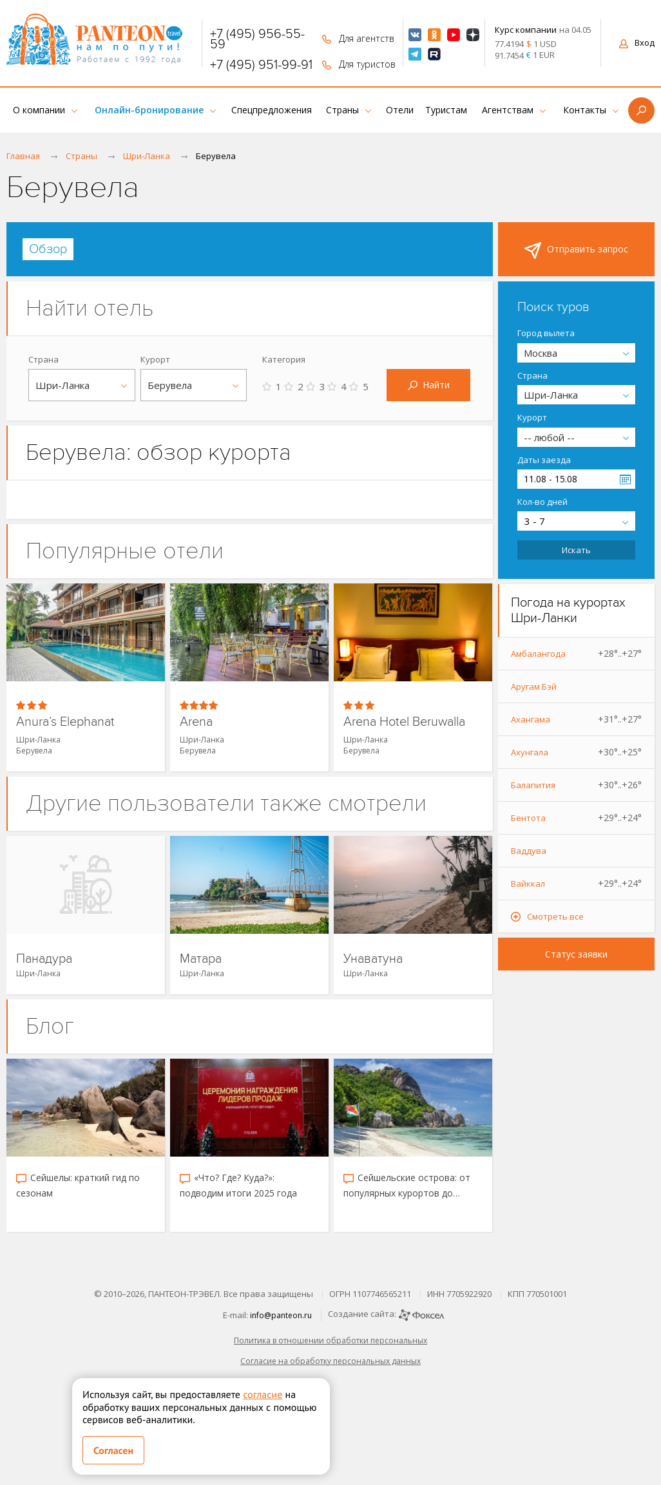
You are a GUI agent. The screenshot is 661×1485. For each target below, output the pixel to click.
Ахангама (576, 719)
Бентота (576, 818)
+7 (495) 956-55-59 (257, 39)
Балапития (576, 785)
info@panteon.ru (281, 1315)
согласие (262, 1394)
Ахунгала (576, 752)
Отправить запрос (576, 250)
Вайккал (576, 883)
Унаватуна (373, 959)
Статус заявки (576, 954)
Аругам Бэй (534, 686)
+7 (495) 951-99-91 (261, 65)
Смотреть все (555, 916)
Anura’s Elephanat (65, 722)
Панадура (44, 959)
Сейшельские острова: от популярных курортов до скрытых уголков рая (406, 1186)
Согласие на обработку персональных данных (330, 1361)
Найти (429, 385)
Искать (576, 550)
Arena (196, 722)
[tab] (48, 249)
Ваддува (528, 850)
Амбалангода (576, 654)
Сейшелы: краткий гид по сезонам (78, 1185)
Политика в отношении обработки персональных (330, 1340)
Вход (637, 42)
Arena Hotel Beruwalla (404, 722)
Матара (201, 959)
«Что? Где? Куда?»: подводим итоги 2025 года (238, 1185)
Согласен (113, 1450)
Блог (50, 1026)
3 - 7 (534, 521)
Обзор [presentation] (48, 249)
